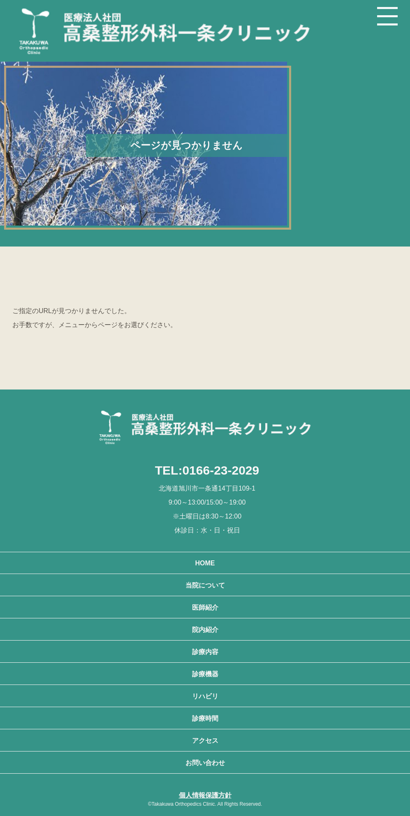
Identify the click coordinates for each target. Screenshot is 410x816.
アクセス (205, 740)
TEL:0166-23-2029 (207, 470)
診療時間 (205, 718)
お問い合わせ (205, 762)
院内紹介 (205, 629)
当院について (205, 585)
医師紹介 (205, 607)
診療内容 (205, 651)
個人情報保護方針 (205, 795)
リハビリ (205, 696)
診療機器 (205, 674)
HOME (205, 563)
